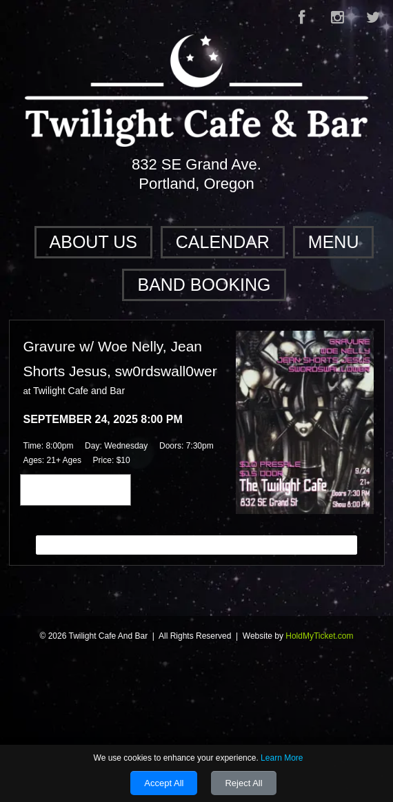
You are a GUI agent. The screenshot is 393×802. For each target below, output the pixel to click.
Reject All (243, 783)
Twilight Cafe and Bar (79, 390)
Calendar (223, 241)
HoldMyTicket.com (319, 636)
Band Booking (203, 284)
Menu (333, 241)
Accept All (163, 783)
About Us (93, 241)
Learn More (282, 758)
